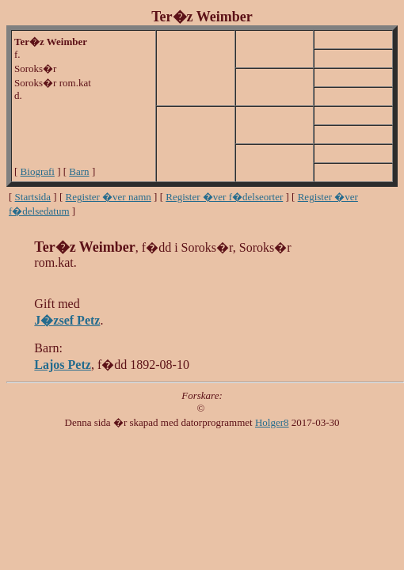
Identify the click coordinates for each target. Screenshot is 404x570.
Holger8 (272, 422)
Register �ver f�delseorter (224, 197)
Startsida (33, 197)
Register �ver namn (108, 197)
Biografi (38, 171)
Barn (79, 171)
